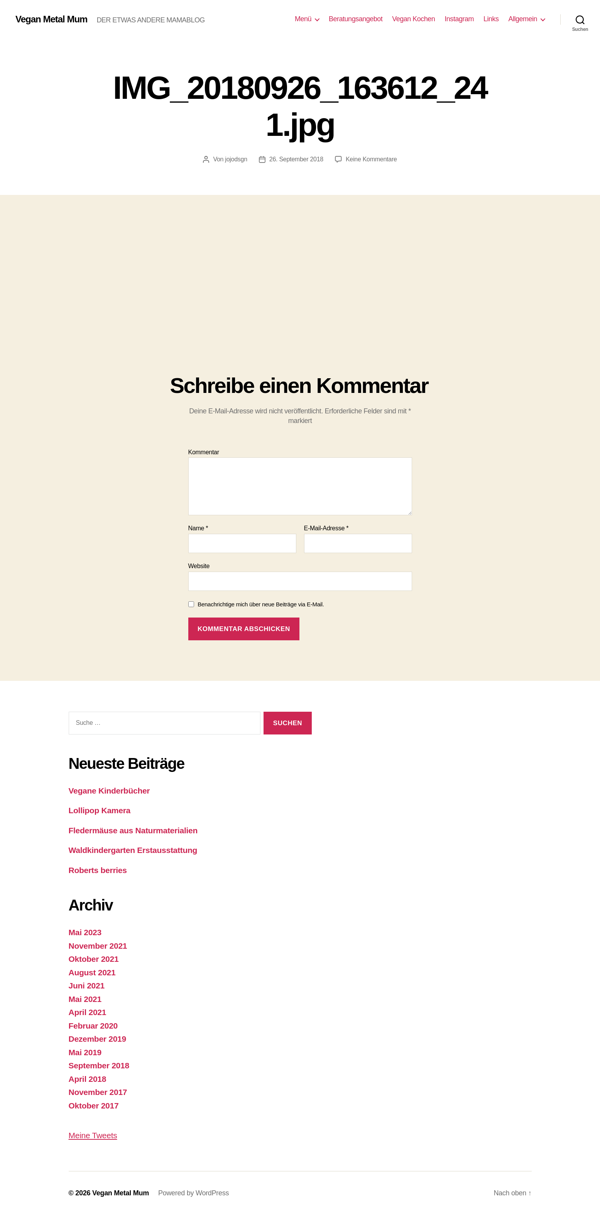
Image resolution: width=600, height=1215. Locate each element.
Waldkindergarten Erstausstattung (133, 850)
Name (198, 528)
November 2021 (98, 945)
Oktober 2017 (94, 1105)
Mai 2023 (85, 932)
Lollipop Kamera (99, 810)
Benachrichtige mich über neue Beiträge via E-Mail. (261, 604)
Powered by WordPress (193, 1193)
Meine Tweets (93, 1135)
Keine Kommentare (371, 159)
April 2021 (87, 1012)
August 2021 (92, 972)
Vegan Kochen (413, 19)
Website (199, 566)
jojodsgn (236, 159)
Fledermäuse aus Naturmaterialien (133, 830)
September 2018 (99, 1065)
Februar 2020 (93, 1025)
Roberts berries (98, 870)
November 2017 (98, 1092)
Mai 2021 (85, 999)
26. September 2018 (296, 159)
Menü (303, 19)
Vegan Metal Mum (51, 19)
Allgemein (522, 19)
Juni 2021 (87, 985)
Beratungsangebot (355, 19)
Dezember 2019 (97, 1038)
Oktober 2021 (94, 958)
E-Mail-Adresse (326, 528)
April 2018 (87, 1079)
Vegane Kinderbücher (109, 790)
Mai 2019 (85, 1052)
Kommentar (203, 452)
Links (491, 19)
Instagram (459, 19)
